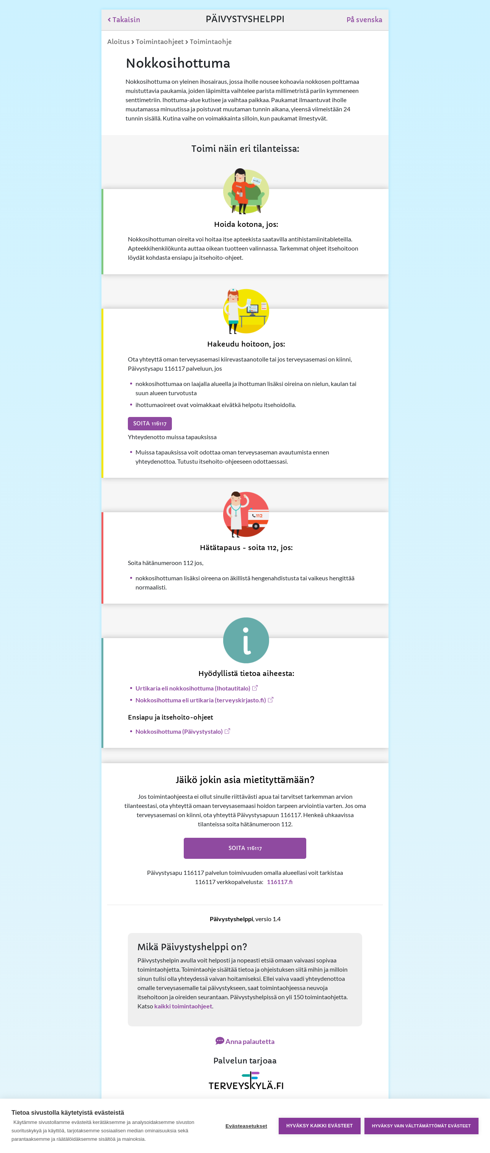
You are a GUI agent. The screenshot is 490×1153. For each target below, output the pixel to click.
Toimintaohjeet (160, 42)
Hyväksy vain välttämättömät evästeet (421, 1126)
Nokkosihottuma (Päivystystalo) (179, 731)
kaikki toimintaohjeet (183, 1006)
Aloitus (118, 42)
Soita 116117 (150, 423)
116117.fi (280, 881)
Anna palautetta (245, 1041)
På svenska (364, 20)
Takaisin (124, 20)
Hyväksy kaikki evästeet (319, 1126)
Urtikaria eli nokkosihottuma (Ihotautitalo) (193, 688)
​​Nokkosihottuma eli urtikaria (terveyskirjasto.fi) (201, 700)
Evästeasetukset (246, 1126)
